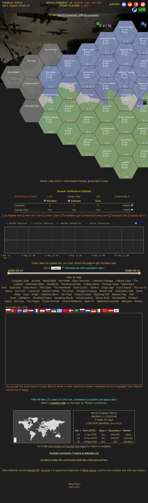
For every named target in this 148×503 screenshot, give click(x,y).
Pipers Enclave (83, 294)
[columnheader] (78, 431)
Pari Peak (66, 294)
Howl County (80, 287)
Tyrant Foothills (50, 301)
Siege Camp (89, 470)
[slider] (74, 273)
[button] (72, 273)
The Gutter (45, 287)
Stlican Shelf (102, 297)
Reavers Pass (119, 294)
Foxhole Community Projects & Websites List (74, 453)
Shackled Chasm (42, 297)
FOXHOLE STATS (12, 2)
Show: (47, 268)
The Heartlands (62, 287)
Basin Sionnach (81, 280)
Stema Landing (84, 297)
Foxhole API (33, 470)
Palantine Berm (49, 294)
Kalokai (94, 287)
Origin (35, 294)
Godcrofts (15, 287)
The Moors (68, 291)
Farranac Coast (110, 284)
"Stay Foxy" (74, 484)
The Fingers (33, 301)
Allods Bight (49, 280)
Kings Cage (107, 287)
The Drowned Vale (71, 284)
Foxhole (45, 470)
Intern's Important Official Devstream (78, 15)
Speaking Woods (63, 297)
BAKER (14, 5)
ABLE (5, 5)
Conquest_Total (20, 280)
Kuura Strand (124, 287)
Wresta (138, 301)
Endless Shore (91, 284)
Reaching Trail (101, 294)
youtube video (58, 403)
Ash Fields (64, 280)
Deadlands (52, 284)
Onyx (26, 294)
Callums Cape (123, 280)
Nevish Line (105, 291)
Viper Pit (89, 301)
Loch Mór (20, 291)
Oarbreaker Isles (124, 291)
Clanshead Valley (35, 284)
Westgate (127, 301)
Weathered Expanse (108, 301)
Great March (30, 287)
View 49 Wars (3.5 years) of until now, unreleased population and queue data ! (74, 399)
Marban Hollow (50, 291)
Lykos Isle (33, 291)
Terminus (19, 301)
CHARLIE (24, 5)
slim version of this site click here (66, 446)
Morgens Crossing (86, 291)
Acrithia (36, 280)
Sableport (24, 297)
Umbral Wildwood (72, 301)
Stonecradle (118, 297)
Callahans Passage (102, 280)
